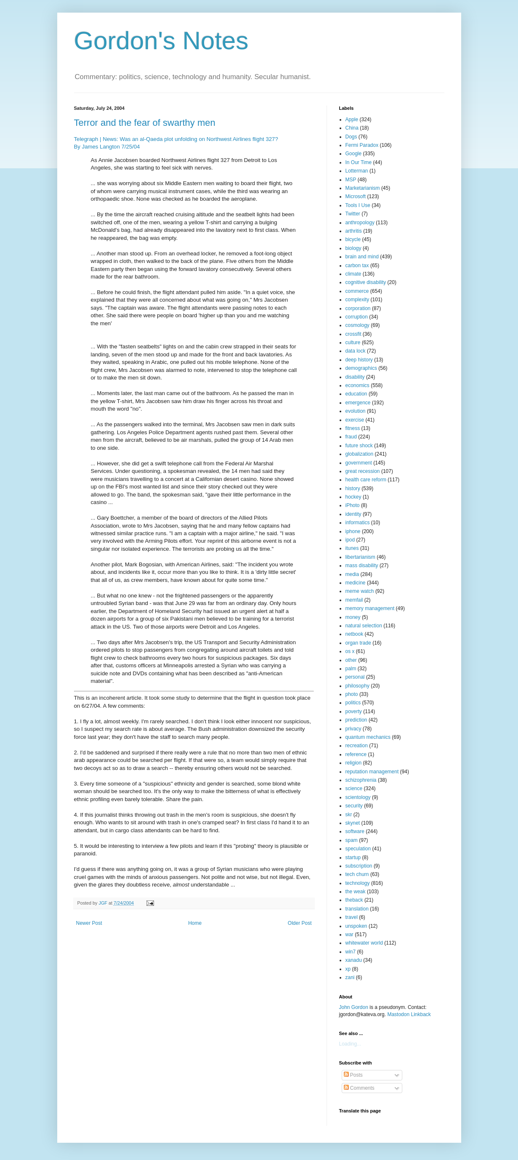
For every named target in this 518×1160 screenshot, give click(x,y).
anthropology (360, 223)
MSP (350, 180)
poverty (353, 711)
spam (351, 840)
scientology (358, 797)
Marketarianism (362, 188)
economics (357, 385)
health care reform (365, 480)
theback (354, 900)
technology (357, 883)
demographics (361, 368)
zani (350, 977)
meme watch (359, 591)
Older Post (300, 923)
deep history (359, 360)
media (352, 574)
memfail (354, 600)
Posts (353, 1075)
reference (356, 754)
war (349, 934)
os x (350, 651)
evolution (355, 411)
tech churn (357, 874)
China (352, 128)
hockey (353, 497)
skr (348, 815)
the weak (355, 892)
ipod (350, 540)
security (354, 806)
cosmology (357, 325)
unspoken (356, 926)
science (354, 788)
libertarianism (360, 557)
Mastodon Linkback (408, 1014)
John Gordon (353, 1007)
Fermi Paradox (362, 145)
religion (353, 763)
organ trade (358, 643)
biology (353, 248)
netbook (354, 634)
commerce (357, 291)
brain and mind (362, 257)
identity (353, 514)
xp (348, 969)
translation (357, 909)
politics (353, 703)
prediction (356, 720)
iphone (353, 531)
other (351, 660)
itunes (352, 548)
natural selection (363, 626)
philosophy (357, 686)
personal (355, 677)
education (356, 394)
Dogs (351, 137)
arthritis (353, 231)
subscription (358, 866)
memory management (370, 608)
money (353, 617)
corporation (358, 308)
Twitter (352, 214)
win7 (350, 952)
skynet (352, 823)
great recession (362, 471)
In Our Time (358, 162)
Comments (359, 1088)
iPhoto (352, 505)
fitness (352, 428)
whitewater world (364, 943)
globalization (359, 454)
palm (350, 669)
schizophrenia (361, 780)
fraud (351, 437)
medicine (355, 583)
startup (353, 857)
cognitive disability (365, 282)
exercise (354, 420)
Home (195, 923)
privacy (353, 729)
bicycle (353, 239)
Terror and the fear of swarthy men (144, 122)
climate (353, 274)
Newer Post (89, 923)
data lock (355, 351)
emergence (358, 403)
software (354, 831)
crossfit (353, 334)
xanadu (353, 960)
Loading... (350, 1044)
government (358, 463)
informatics (357, 523)
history (352, 488)
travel (351, 917)
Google (353, 154)
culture (353, 342)
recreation (356, 746)
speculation (358, 849)
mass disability (361, 565)
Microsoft (355, 196)
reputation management (372, 772)
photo (351, 694)
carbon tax (357, 265)
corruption (356, 317)
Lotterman (356, 171)
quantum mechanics (367, 737)
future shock (359, 446)
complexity (357, 300)
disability (355, 377)
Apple (352, 119)
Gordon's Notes (161, 41)
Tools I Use (357, 205)
